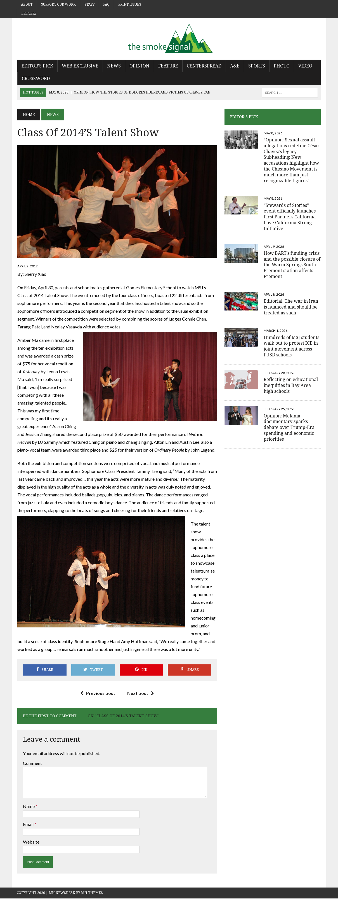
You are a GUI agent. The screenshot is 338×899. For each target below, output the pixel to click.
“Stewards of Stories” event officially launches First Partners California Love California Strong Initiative (290, 217)
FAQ (106, 4)
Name (28, 806)
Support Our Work (58, 4)
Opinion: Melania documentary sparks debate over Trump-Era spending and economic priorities (289, 427)
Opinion (139, 66)
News (113, 66)
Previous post (97, 693)
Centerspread (203, 66)
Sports (256, 66)
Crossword (35, 78)
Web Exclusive (79, 66)
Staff (89, 4)
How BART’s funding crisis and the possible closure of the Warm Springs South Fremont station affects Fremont (292, 265)
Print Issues (129, 4)
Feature (168, 66)
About (26, 4)
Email (28, 824)
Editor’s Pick (37, 66)
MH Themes (92, 893)
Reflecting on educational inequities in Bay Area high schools (291, 385)
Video (305, 66)
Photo (281, 66)
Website (30, 842)
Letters (29, 13)
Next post (140, 693)
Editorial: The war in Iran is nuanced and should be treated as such (291, 307)
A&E (234, 66)
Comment (31, 763)
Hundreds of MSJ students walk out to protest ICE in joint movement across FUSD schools (292, 346)
